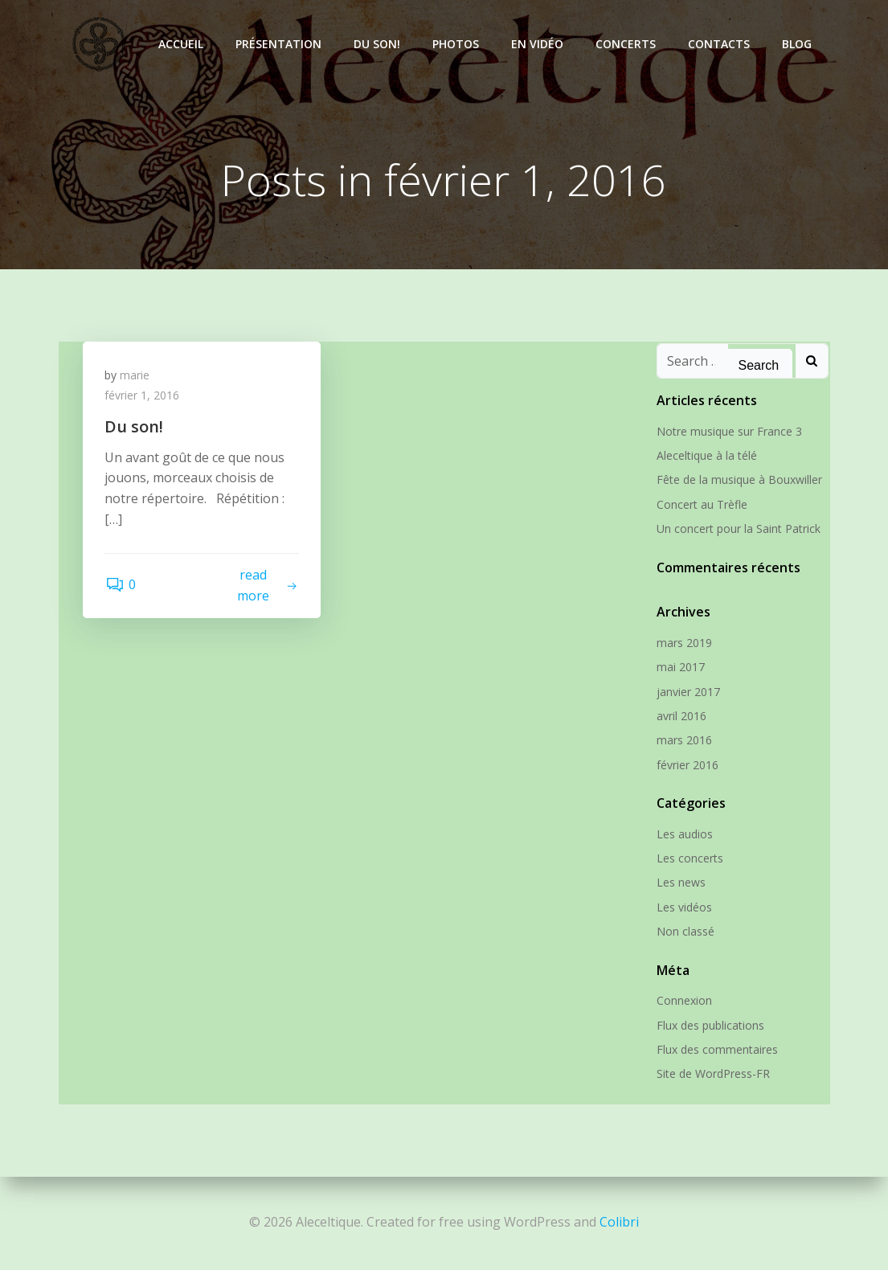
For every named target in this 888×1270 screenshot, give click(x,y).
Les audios (683, 834)
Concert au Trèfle (700, 505)
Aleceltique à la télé (705, 456)
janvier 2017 (686, 692)
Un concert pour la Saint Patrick (737, 529)
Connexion (682, 1001)
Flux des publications (709, 1026)
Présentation (281, 43)
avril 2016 (680, 716)
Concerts (628, 43)
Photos (458, 43)
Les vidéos (682, 908)
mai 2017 (679, 667)
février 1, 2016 (144, 399)
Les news (679, 883)
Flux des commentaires (715, 1050)
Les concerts (688, 858)
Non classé (684, 932)
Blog (799, 43)
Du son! (379, 43)
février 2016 (686, 765)
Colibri (619, 1222)
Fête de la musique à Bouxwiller (737, 480)
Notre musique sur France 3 (727, 432)
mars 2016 (682, 740)
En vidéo (540, 43)
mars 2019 (682, 643)
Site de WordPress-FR (711, 1074)
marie (137, 378)
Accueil (183, 43)
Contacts (721, 43)
